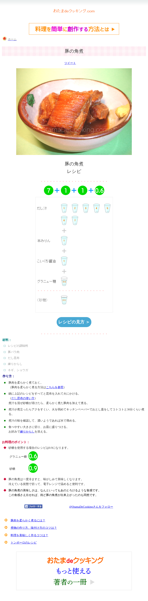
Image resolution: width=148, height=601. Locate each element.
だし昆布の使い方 (22, 398)
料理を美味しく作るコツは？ (29, 535)
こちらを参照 (54, 387)
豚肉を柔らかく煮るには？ (28, 520)
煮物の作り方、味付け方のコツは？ (34, 527)
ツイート (70, 63)
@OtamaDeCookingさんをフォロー (91, 506)
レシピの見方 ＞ (74, 322)
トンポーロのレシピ (24, 542)
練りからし (27, 431)
